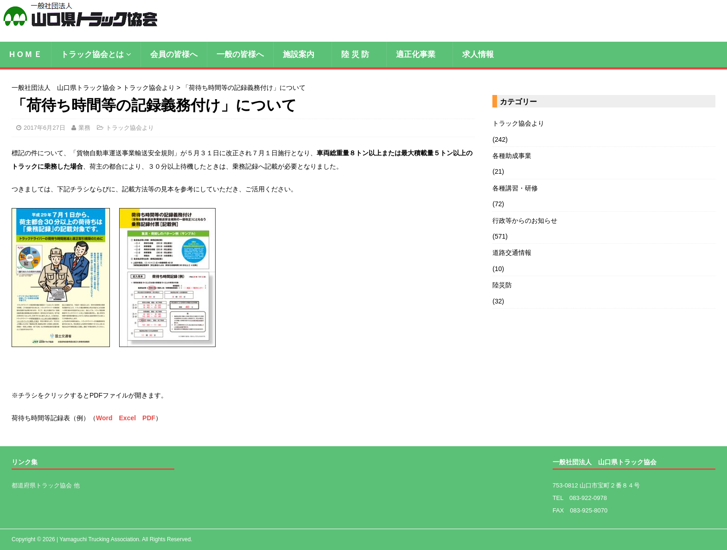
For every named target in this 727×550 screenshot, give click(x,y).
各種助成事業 (511, 155)
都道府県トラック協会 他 (46, 485)
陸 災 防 (359, 54)
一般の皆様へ (240, 54)
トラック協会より (130, 127)
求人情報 (478, 54)
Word (104, 418)
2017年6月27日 (44, 127)
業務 (84, 127)
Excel (127, 418)
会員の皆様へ (174, 54)
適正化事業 (419, 54)
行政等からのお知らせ (524, 220)
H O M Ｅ (25, 54)
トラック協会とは (92, 54)
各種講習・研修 (515, 188)
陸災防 (502, 285)
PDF (148, 418)
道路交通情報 (511, 252)
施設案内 (302, 54)
